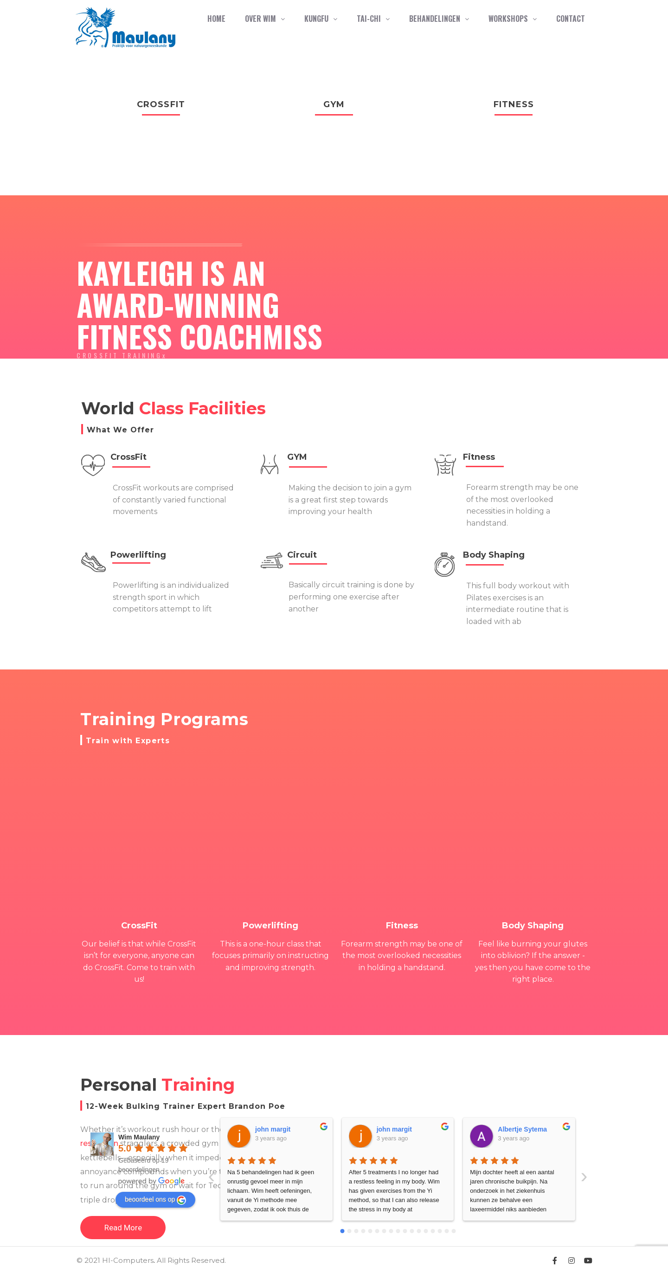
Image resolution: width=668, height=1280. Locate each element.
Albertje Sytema (401, 1129)
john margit (273, 1129)
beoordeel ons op (155, 1200)
